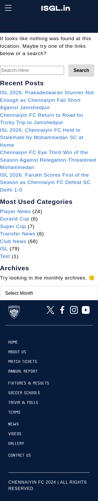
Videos (15, 434)
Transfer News (18, 233)
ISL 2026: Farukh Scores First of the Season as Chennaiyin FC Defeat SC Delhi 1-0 (45, 182)
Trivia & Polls (23, 403)
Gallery (16, 444)
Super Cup (13, 226)
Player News (15, 211)
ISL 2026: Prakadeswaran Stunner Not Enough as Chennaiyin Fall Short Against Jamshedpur (47, 100)
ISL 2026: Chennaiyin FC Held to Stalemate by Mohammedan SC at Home (41, 137)
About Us (17, 352)
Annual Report (23, 372)
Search (81, 70)
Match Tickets (22, 362)
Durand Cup (14, 219)
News (13, 424)
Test (5, 256)
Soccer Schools (24, 393)
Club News (13, 241)
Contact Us (19, 456)
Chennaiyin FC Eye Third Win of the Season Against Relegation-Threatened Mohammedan (48, 160)
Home (13, 343)
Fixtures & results (28, 384)
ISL (4, 248)
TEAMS (14, 413)
